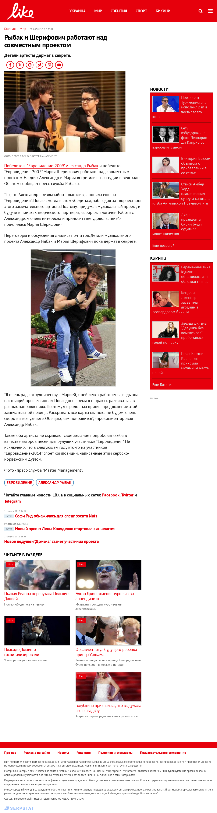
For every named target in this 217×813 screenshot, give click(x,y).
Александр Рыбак (54, 482)
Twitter (127, 495)
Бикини (163, 10)
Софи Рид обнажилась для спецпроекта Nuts (50, 516)
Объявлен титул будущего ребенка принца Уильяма (106, 652)
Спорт (141, 10)
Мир (98, 10)
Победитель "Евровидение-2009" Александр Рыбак (51, 165)
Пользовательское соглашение (163, 752)
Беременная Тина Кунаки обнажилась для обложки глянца (195, 274)
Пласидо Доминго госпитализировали (21, 652)
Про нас (10, 752)
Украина (78, 10)
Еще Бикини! (162, 384)
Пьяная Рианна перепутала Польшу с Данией (37, 596)
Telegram (12, 501)
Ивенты (63, 752)
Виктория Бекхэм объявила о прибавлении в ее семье (195, 165)
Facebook (111, 495)
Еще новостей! (163, 245)
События (119, 10)
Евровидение (19, 482)
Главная (10, 29)
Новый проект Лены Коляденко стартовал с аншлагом (59, 528)
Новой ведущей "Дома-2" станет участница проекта (51, 541)
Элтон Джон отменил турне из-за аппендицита (104, 596)
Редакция (84, 752)
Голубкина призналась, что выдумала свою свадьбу (108, 708)
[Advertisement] (39, 701)
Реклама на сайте (37, 752)
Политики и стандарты (115, 752)
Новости (159, 89)
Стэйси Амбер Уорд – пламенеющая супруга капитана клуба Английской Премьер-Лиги (181, 194)
